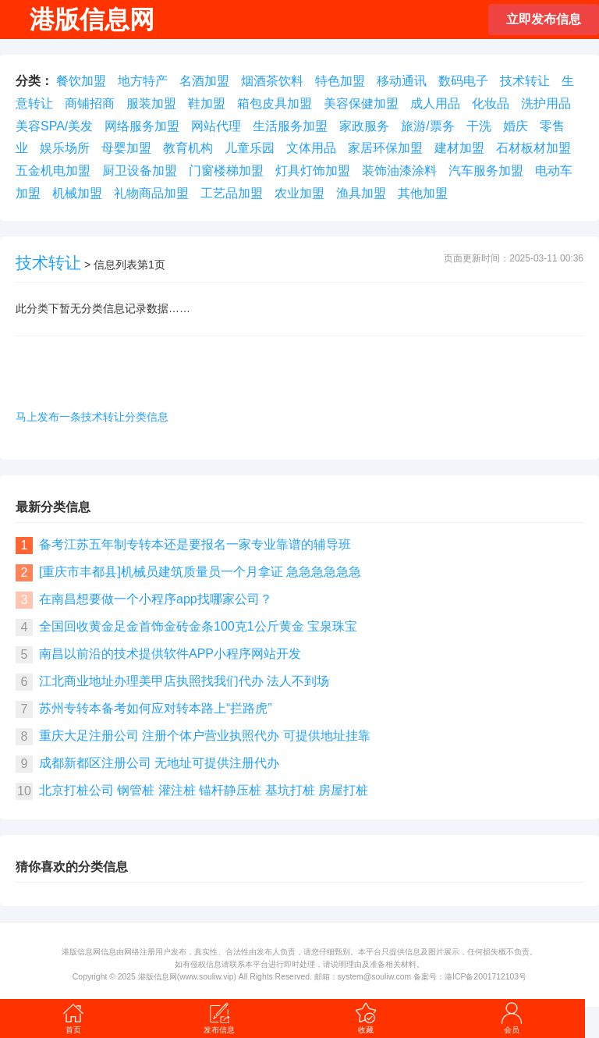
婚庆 (515, 126)
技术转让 (525, 80)
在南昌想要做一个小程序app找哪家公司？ (155, 599)
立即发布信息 (543, 19)
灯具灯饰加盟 (312, 170)
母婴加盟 (126, 148)
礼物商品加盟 (151, 193)
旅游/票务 (427, 126)
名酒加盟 (204, 80)
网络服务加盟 (142, 126)
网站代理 (216, 126)
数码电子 (463, 80)
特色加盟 (340, 80)
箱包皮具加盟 (274, 103)
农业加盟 (299, 193)
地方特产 (143, 80)
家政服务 (364, 126)
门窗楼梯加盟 (226, 170)
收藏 (365, 1017)
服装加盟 (151, 103)
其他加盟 (423, 193)
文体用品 (311, 148)
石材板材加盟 (533, 148)
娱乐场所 (65, 148)
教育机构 (188, 148)
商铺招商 (90, 103)
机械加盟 (77, 193)
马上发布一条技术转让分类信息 (92, 417)
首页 (73, 1017)
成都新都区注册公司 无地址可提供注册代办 (159, 763)
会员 (511, 1017)
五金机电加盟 (53, 170)
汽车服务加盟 (485, 170)
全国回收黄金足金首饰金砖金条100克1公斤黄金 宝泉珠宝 (198, 626)
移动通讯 (402, 80)
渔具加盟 (361, 193)
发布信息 (219, 1017)
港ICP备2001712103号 (485, 976)
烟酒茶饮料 (272, 80)
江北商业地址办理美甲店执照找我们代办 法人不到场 (184, 681)
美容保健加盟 (361, 103)
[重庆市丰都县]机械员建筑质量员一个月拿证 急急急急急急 (200, 571)
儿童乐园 (250, 148)
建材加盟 (459, 148)
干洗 (478, 126)
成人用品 (435, 103)
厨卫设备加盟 (139, 170)
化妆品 (490, 103)
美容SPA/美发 (54, 126)
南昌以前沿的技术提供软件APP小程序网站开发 (170, 653)
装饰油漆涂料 (399, 170)
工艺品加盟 (231, 193)
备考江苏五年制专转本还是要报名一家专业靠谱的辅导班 (195, 544)
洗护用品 (546, 103)
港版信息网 (157, 976)
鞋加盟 (206, 103)
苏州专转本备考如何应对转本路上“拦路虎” (155, 708)
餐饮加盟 (81, 80)
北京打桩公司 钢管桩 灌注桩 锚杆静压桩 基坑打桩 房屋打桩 (203, 790)
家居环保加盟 (385, 148)
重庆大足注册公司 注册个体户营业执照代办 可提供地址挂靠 (204, 735)
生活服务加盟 (290, 126)
